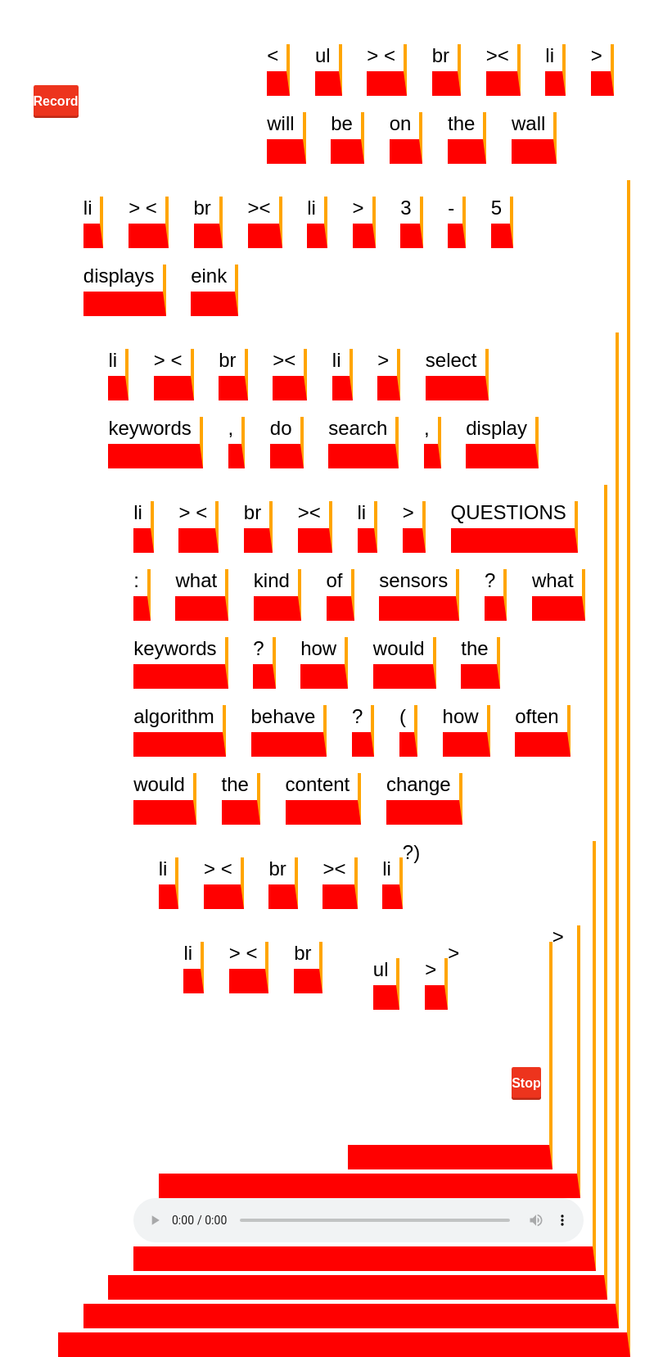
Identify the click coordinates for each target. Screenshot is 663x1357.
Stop (526, 1083)
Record (56, 101)
